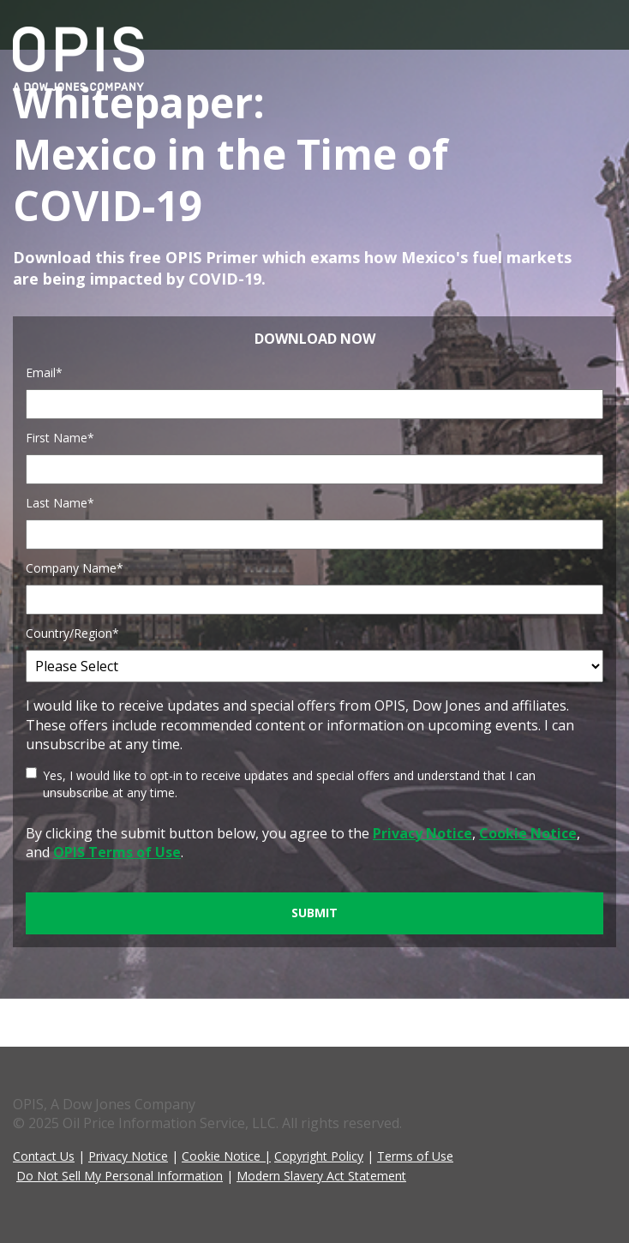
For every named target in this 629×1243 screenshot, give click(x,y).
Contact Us (44, 1156)
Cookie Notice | (226, 1156)
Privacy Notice (128, 1156)
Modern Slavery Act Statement (321, 1176)
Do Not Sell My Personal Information (119, 1176)
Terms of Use (415, 1156)
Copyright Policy (318, 1156)
